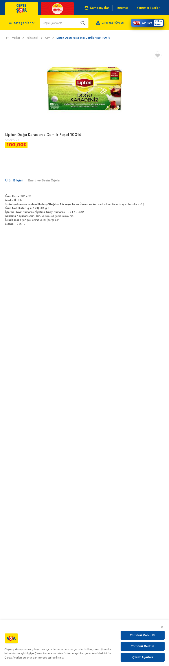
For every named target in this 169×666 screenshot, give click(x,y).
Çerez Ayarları (142, 657)
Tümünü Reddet (142, 646)
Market (18, 37)
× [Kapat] (161, 627)
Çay (49, 37)
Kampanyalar (96, 8)
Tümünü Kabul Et (142, 635)
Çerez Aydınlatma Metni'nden (53, 653)
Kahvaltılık (34, 37)
